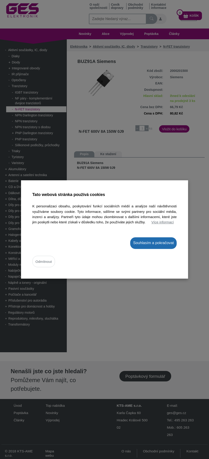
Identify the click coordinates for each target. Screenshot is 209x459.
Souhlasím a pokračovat (153, 243)
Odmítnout (44, 261)
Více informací (162, 222)
